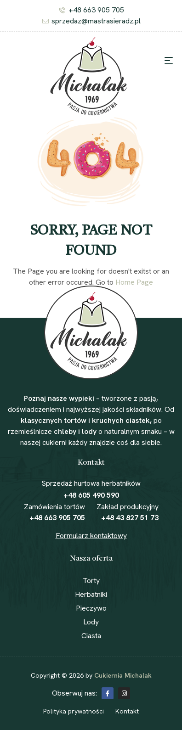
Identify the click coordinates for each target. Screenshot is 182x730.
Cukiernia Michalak (123, 675)
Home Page (134, 282)
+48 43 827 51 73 (130, 517)
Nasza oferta (91, 558)
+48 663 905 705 (57, 517)
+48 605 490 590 (91, 495)
